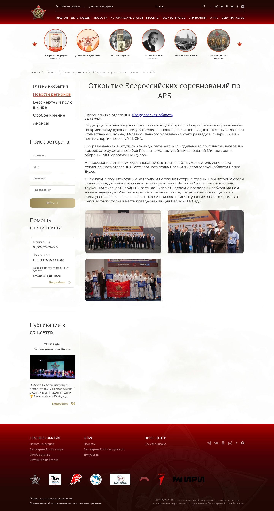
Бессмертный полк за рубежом (104, 449)
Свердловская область (152, 115)
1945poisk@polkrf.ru (47, 276)
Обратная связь (233, 17)
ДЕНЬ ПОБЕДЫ (81, 17)
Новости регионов (75, 72)
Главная (62, 17)
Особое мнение (40, 454)
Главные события (45, 438)
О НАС (214, 17)
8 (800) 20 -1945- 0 (45, 247)
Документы (91, 454)
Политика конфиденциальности (51, 498)
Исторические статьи (126, 17)
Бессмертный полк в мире (47, 449)
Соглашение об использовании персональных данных (65, 503)
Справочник (197, 17)
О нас (88, 438)
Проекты (152, 17)
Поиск (159, 6)
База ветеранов (174, 17)
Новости (100, 17)
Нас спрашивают (155, 444)
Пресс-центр (155, 438)
